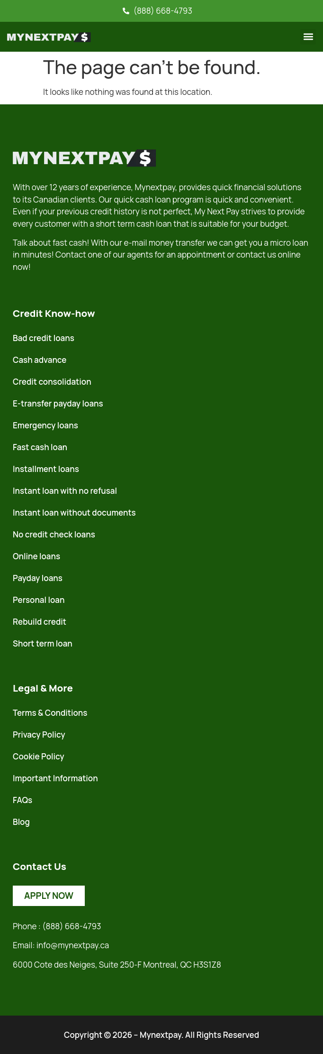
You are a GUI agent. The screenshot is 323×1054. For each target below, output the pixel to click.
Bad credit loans (43, 338)
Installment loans (46, 468)
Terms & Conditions (50, 712)
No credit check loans (54, 534)
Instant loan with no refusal (65, 490)
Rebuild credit (39, 621)
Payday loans (38, 578)
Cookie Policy (38, 756)
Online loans (36, 556)
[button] (308, 37)
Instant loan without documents (74, 512)
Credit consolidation (52, 381)
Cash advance (39, 359)
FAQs (22, 800)
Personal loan (38, 599)
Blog (21, 821)
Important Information (55, 778)
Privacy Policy (39, 734)
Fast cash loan (40, 447)
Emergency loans (45, 425)
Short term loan (42, 643)
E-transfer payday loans (58, 403)
